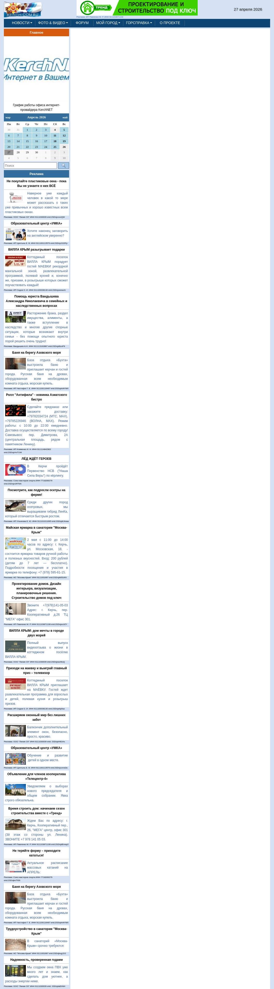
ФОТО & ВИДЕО (51, 23)
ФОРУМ (82, 23)
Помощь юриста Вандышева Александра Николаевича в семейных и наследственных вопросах (36, 301)
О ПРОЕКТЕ (170, 23)
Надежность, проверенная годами (36, 960)
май (65, 117)
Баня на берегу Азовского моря (36, 352)
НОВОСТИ (20, 23)
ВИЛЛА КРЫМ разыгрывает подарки (36, 249)
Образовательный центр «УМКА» (36, 223)
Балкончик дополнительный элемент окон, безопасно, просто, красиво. (47, 731)
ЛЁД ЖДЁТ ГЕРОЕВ (36, 459)
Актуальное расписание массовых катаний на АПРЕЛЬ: (47, 867)
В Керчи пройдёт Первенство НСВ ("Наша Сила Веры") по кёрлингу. (47, 470)
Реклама (36, 174)
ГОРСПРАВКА (137, 23)
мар (7, 117)
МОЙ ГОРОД (106, 23)
